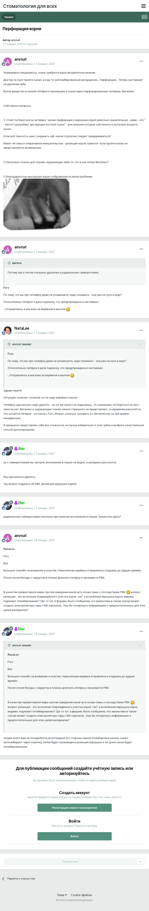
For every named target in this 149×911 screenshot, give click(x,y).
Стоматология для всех (30, 6)
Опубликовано (34, 63)
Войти (74, 836)
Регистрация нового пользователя (74, 807)
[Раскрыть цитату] (9, 263)
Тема (62, 895)
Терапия (32, 44)
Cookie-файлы (81, 895)
